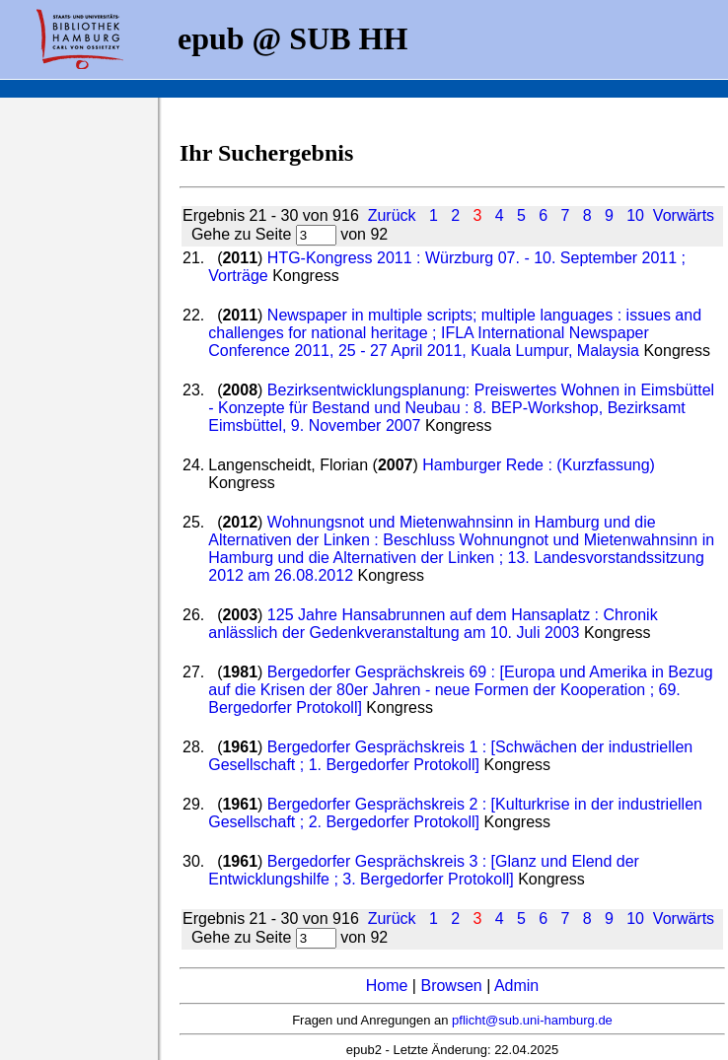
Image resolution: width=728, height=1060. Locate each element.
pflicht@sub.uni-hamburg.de (532, 1020)
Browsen (450, 985)
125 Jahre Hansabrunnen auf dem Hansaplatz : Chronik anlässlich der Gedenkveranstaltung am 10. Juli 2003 (432, 623)
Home (387, 985)
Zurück (392, 215)
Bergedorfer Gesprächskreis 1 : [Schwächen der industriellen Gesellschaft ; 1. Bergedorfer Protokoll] (450, 756)
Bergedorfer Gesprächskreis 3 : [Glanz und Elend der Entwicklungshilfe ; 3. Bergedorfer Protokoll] (423, 870)
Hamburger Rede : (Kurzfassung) (538, 465)
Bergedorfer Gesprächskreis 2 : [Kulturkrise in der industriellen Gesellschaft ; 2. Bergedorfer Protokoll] (455, 813)
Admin (516, 985)
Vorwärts (683, 215)
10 (635, 215)
